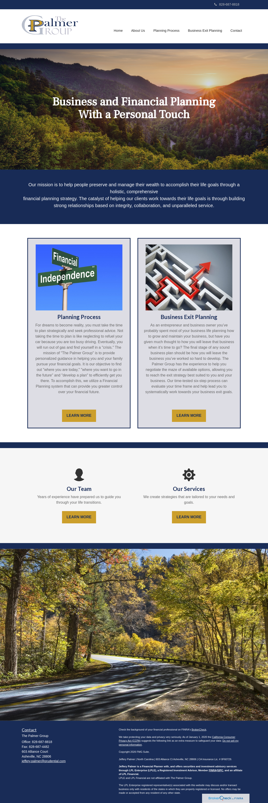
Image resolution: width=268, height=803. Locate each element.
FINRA (213, 770)
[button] (139, 26)
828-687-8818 (226, 4)
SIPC (220, 770)
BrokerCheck (199, 729)
